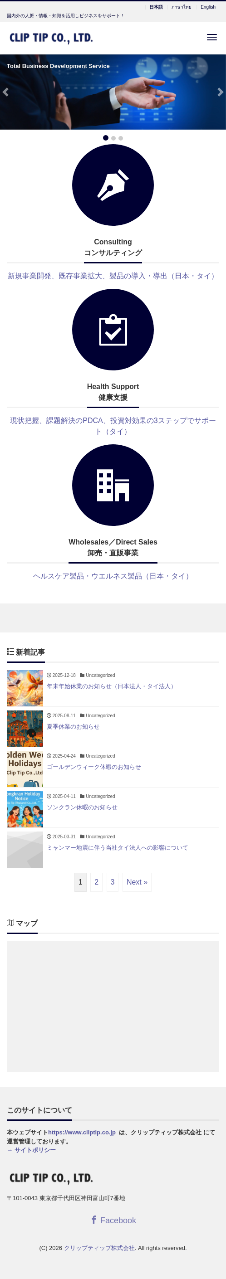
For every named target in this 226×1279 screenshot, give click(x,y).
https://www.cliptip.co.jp (82, 1132)
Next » (137, 882)
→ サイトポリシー (31, 1150)
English (208, 7)
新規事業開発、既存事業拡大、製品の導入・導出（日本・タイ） (113, 276)
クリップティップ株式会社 (99, 1248)
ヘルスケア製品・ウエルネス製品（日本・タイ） (113, 576)
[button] (5, 92)
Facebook (113, 1220)
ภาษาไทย (182, 7)
